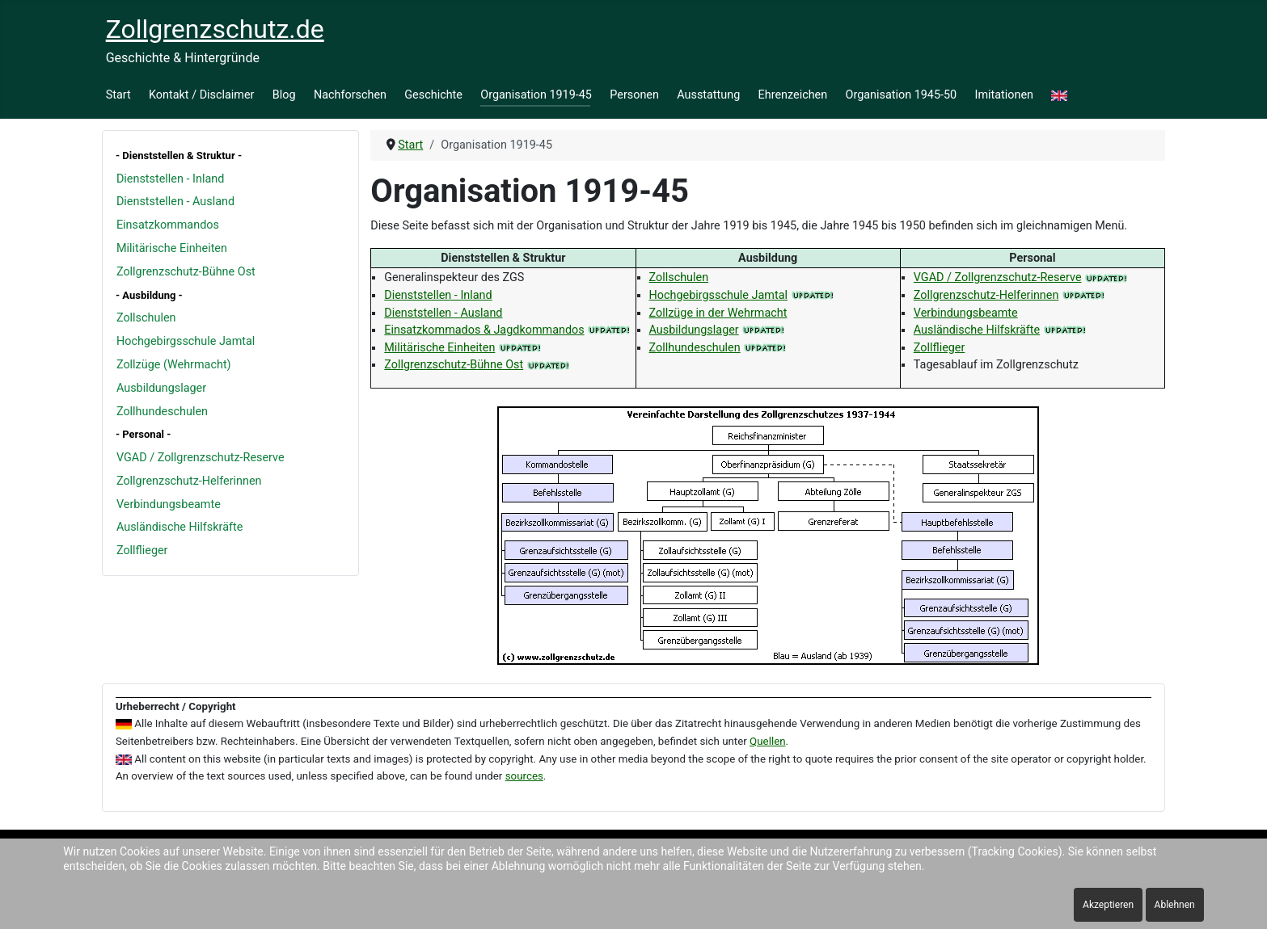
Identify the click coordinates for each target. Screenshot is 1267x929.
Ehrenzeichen (793, 95)
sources (524, 776)
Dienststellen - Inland (170, 179)
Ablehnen (1175, 904)
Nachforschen (350, 95)
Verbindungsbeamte (168, 504)
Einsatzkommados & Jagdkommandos (484, 330)
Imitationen (1004, 95)
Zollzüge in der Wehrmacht (718, 313)
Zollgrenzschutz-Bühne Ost (186, 272)
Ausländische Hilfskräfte (179, 527)
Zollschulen (146, 318)
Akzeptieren (1108, 904)
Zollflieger (142, 550)
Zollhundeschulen (162, 411)
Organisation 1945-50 (901, 95)
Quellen (768, 741)
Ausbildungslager (161, 388)
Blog (284, 95)
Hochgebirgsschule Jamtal (185, 341)
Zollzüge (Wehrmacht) (173, 365)
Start (118, 95)
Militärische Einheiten (171, 248)
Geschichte (433, 95)
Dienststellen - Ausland (175, 201)
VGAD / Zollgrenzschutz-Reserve (200, 457)
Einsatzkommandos (167, 225)
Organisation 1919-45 (536, 95)
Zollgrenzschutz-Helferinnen (189, 481)
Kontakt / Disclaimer (201, 95)
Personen (634, 95)
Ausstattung (708, 95)
